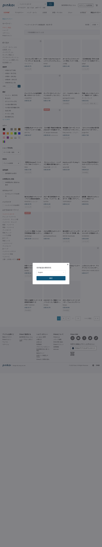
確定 (51, 278)
